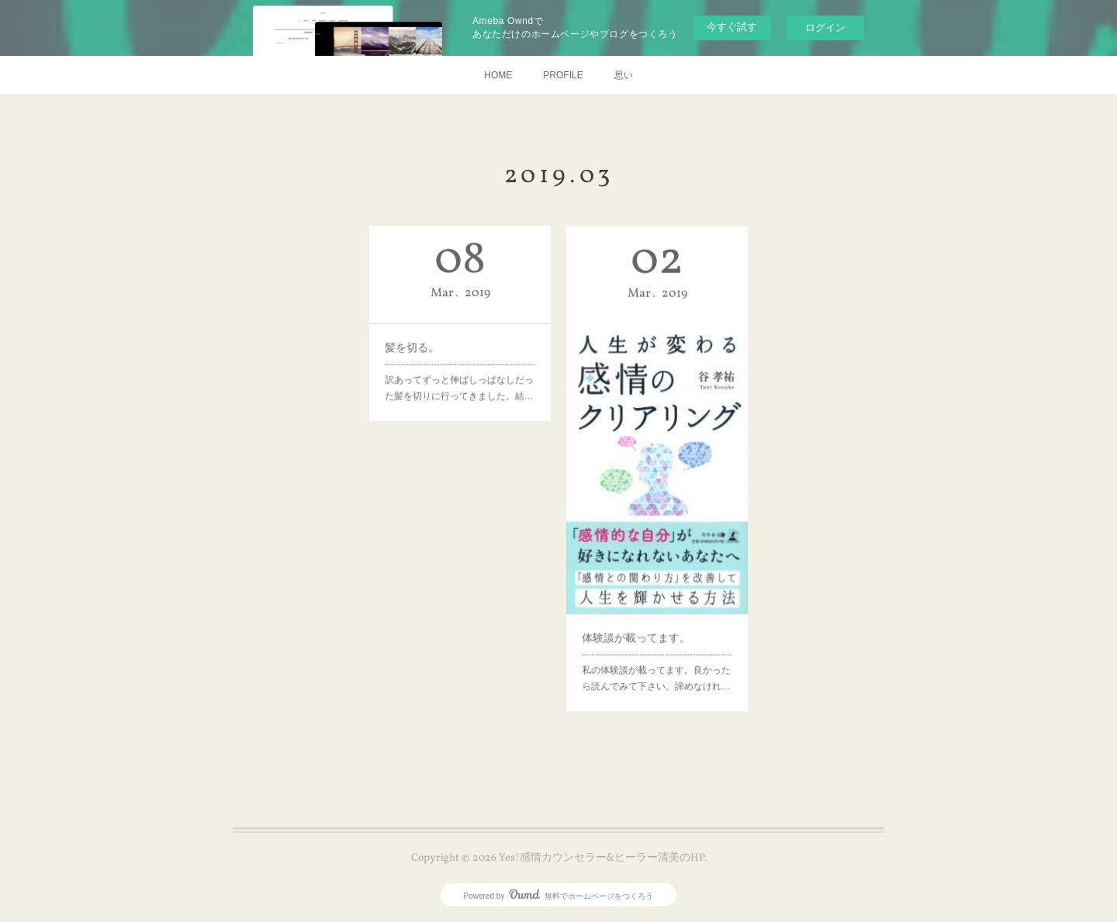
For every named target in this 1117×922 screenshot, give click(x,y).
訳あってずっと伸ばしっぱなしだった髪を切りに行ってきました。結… (459, 375)
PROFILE (563, 75)
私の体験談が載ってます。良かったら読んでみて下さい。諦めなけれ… (657, 638)
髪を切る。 (421, 342)
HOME (498, 75)
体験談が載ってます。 (640, 605)
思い (623, 75)
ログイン (825, 27)
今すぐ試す (732, 27)
